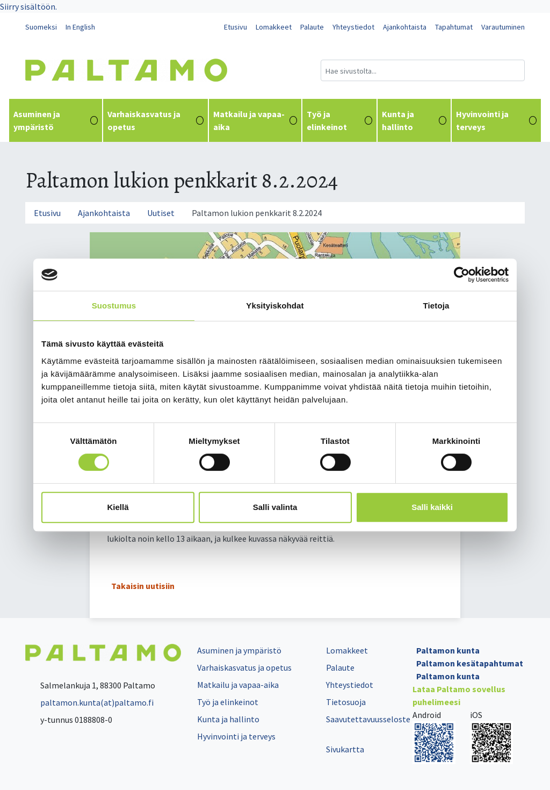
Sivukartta (345, 749)
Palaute (312, 27)
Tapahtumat (454, 27)
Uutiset (161, 212)
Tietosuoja (346, 701)
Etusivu (235, 27)
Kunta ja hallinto (414, 120)
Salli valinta (275, 507)
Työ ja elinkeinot (339, 120)
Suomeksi (41, 27)
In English (80, 27)
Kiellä (117, 507)
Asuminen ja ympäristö (55, 120)
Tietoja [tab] (436, 305)
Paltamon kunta (448, 650)
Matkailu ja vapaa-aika (255, 120)
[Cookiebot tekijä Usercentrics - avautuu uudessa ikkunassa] (462, 275)
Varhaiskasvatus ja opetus (155, 120)
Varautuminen (503, 27)
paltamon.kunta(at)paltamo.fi (89, 702)
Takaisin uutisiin (143, 585)
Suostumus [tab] (114, 305)
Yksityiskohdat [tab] (274, 305)
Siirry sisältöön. (28, 6)
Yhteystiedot (353, 27)
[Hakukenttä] (423, 70)
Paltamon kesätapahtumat (469, 663)
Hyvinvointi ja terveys (496, 120)
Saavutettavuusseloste (368, 719)
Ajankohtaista (404, 27)
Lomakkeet (274, 27)
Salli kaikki (432, 507)
